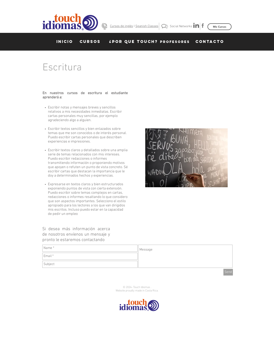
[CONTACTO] (209, 42)
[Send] (228, 272)
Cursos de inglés (121, 26)
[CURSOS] (90, 42)
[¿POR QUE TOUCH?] (133, 42)
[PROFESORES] (175, 42)
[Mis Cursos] (219, 26)
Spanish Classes (146, 26)
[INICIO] (64, 42)
